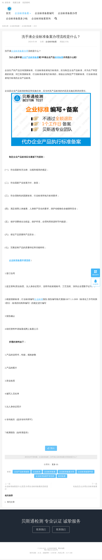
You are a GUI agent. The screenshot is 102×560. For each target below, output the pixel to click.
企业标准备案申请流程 (19, 261)
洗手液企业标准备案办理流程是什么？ (51, 38)
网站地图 (61, 549)
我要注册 (16, 3)
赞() (51, 449)
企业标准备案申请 (85, 473)
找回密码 (26, 3)
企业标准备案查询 (41, 19)
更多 (54, 466)
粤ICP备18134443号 (51, 551)
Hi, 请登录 (6, 3)
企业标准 (38, 300)
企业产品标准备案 (30, 58)
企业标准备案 (9, 9)
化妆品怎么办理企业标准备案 (85, 488)
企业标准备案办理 (67, 14)
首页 (8, 14)
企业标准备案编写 (44, 14)
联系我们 (41, 530)
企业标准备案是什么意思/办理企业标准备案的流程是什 (26, 489)
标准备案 (59, 58)
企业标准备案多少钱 (16, 19)
